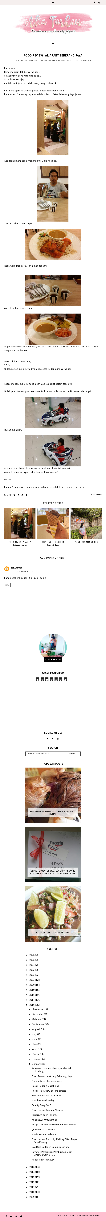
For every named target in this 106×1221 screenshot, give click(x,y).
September (38, 1024)
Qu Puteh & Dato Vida (43, 1129)
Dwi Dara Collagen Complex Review (50, 1146)
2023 (32, 969)
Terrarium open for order (45, 1114)
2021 (32, 979)
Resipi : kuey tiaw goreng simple (49, 1090)
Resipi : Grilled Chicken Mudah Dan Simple (54, 1124)
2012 (32, 1182)
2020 (32, 984)
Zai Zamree (16, 567)
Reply (7, 585)
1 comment (96, 494)
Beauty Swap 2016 (41, 1105)
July (34, 1034)
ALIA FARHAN (69, 1215)
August (36, 1029)
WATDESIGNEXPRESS (93, 1215)
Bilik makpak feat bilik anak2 (47, 1095)
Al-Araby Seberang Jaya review (34, 61)
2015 (32, 1167)
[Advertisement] (53, 706)
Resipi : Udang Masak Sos (45, 1085)
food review (58, 61)
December (38, 1009)
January (36, 1063)
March (35, 1054)
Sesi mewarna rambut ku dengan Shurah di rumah (53, 812)
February (37, 1059)
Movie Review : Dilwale (44, 1134)
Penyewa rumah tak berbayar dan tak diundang (51, 1070)
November (38, 1014)
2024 (32, 964)
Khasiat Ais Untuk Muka (44, 1119)
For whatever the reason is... (47, 1081)
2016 (32, 1004)
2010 (32, 1192)
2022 (32, 974)
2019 (32, 989)
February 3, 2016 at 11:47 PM (22, 572)
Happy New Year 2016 (43, 1159)
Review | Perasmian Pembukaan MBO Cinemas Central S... (52, 1153)
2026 (32, 954)
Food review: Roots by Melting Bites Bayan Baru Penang (55, 1141)
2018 (32, 994)
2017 (32, 999)
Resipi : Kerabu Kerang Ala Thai (53, 932)
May (34, 1044)
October (37, 1019)
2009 (32, 1196)
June (35, 1039)
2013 (32, 1177)
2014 (32, 1171)
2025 (32, 959)
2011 (32, 1187)
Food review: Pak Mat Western (48, 1110)
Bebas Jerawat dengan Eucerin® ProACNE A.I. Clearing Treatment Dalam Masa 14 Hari (53, 872)
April (35, 1049)
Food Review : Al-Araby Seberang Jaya (53, 55)
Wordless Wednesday (43, 1100)
